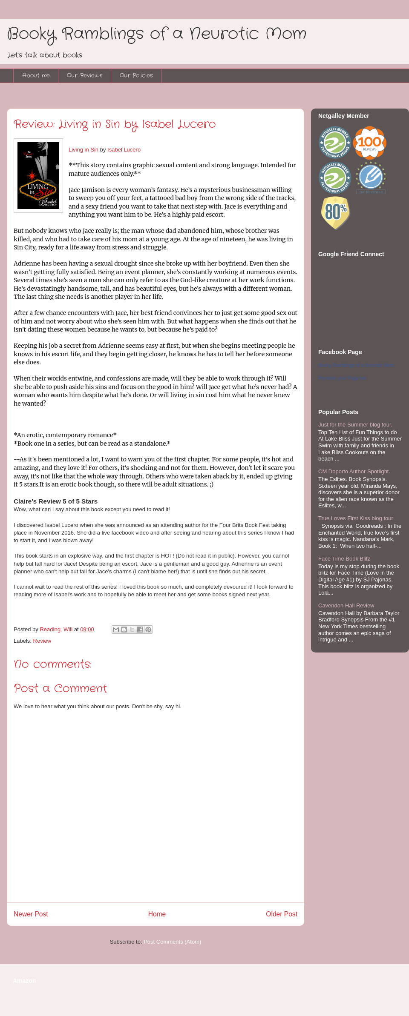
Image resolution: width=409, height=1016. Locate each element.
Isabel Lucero (124, 149)
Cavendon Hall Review (346, 605)
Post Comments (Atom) (172, 942)
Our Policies (136, 76)
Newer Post (31, 914)
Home (157, 914)
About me (36, 76)
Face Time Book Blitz (344, 558)
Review (42, 641)
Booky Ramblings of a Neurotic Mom (157, 34)
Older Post (281, 914)
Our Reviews (85, 76)
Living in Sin (83, 149)
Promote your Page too (342, 378)
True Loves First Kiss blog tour (355, 518)
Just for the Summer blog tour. (355, 424)
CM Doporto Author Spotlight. (354, 471)
